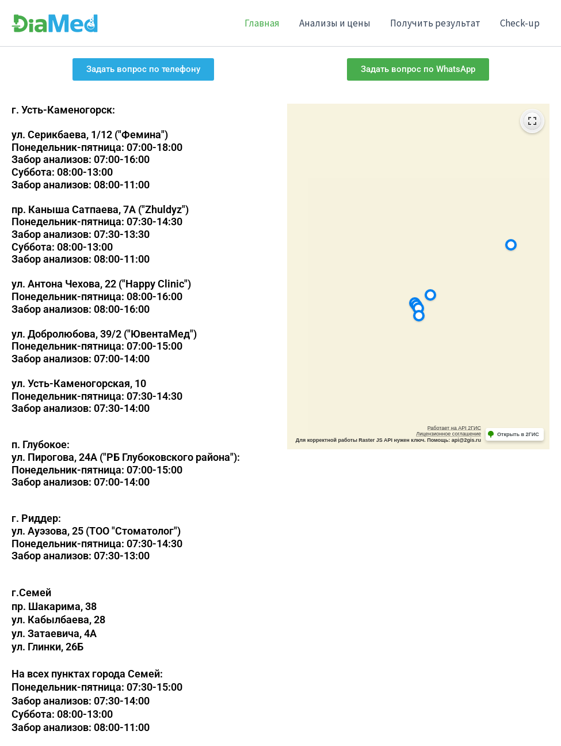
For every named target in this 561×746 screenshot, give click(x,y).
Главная (262, 23)
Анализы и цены (335, 23)
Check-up (520, 23)
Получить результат (435, 23)
